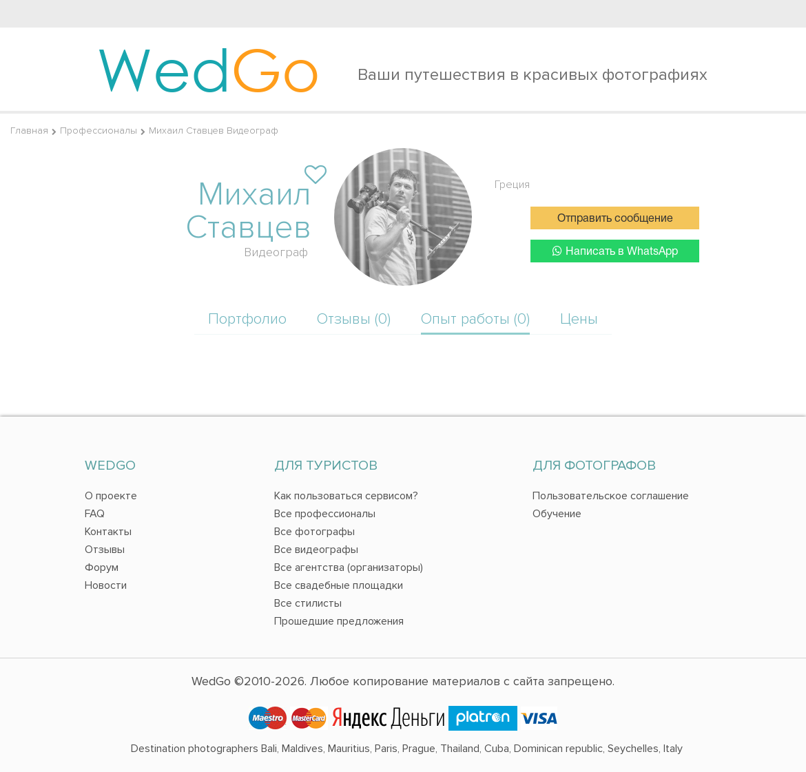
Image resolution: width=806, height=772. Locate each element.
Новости (106, 585)
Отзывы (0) (354, 319)
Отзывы (105, 549)
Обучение (557, 514)
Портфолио (247, 319)
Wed (208, 69)
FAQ (95, 514)
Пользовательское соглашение (611, 496)
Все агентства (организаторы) (348, 567)
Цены (579, 319)
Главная (29, 130)
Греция (512, 184)
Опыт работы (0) (475, 319)
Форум (101, 567)
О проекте (111, 496)
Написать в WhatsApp (615, 251)
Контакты (108, 532)
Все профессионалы (324, 514)
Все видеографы (316, 549)
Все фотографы (314, 532)
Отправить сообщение (615, 219)
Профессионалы (98, 130)
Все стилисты (308, 603)
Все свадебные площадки (338, 585)
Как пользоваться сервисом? (346, 496)
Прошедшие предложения (339, 621)
